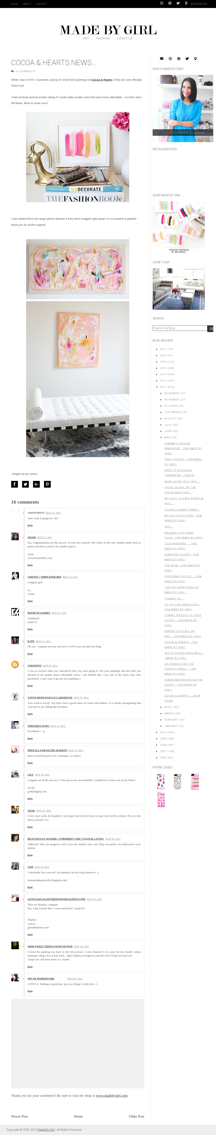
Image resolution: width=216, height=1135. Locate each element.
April (168, 707)
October (170, 406)
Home (14, 4)
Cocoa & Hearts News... (183, 509)
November (172, 399)
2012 (163, 380)
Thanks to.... (174, 598)
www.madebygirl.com (112, 1096)
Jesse (31, 810)
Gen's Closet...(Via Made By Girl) (183, 462)
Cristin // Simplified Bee (44, 576)
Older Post (136, 1116)
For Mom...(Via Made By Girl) (182, 568)
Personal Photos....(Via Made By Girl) (183, 579)
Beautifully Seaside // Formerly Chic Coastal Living (66, 838)
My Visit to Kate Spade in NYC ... (184, 501)
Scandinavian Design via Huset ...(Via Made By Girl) (184, 684)
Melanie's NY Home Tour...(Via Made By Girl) (184, 535)
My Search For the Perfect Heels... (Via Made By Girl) (180, 669)
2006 (163, 757)
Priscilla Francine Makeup (47, 750)
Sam (30, 867)
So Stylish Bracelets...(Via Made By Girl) (183, 607)
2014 (163, 368)
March (169, 713)
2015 (163, 361)
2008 (163, 745)
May (167, 437)
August (170, 418)
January (170, 726)
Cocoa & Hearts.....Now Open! (182, 698)
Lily (30, 774)
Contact (41, 4)
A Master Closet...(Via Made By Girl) (182, 557)
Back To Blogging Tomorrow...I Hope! (179, 473)
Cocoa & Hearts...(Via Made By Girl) (181, 645)
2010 (163, 732)
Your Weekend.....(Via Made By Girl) (181, 546)
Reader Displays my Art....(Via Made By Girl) (183, 634)
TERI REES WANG (38, 726)
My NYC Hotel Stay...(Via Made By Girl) (183, 518)
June (168, 431)
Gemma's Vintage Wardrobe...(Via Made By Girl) (183, 448)
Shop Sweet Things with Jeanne (50, 946)
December (171, 393)
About (27, 4)
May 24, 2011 (42, 774)
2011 (163, 387)
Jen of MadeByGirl (41, 978)
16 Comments (25, 71)
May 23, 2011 (53, 512)
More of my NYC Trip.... (182, 481)
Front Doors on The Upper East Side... (180, 490)
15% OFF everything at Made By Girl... (182, 590)
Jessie (32, 537)
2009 (163, 738)
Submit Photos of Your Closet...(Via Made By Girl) (183, 620)
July (167, 425)
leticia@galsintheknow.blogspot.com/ (56, 899)
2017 (163, 349)
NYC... (169, 526)
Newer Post (19, 1116)
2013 (163, 374)
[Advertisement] (184, 840)
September (172, 412)
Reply (30, 525)
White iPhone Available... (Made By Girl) (184, 656)
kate (31, 641)
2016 (163, 355)
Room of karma (39, 612)
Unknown (34, 665)
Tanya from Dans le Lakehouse (50, 697)
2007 (163, 751)
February (171, 719)
